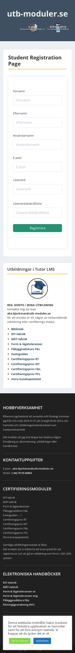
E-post (17, 158)
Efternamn (20, 113)
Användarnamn (23, 135)
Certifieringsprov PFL (25, 374)
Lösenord (19, 180)
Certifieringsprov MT (25, 364)
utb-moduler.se (37, 13)
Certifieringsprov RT (25, 359)
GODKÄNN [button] (42, 641)
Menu (7, 7)
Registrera (37, 228)
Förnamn (19, 91)
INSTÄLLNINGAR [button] (19, 640)
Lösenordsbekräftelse (27, 203)
